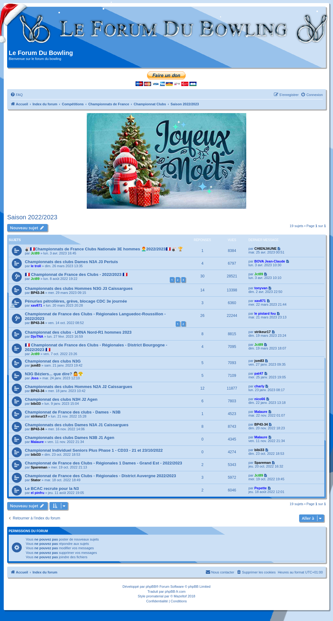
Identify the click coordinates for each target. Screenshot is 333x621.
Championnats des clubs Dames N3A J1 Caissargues (76, 424)
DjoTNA (37, 336)
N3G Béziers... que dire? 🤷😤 (54, 374)
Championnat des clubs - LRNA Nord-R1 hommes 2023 (78, 332)
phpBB (151, 586)
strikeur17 (262, 332)
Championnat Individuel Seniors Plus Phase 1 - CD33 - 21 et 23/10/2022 (94, 450)
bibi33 (36, 403)
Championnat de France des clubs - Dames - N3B (73, 412)
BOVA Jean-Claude (269, 261)
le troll (36, 266)
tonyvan (260, 288)
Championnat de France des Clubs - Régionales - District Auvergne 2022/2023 (100, 475)
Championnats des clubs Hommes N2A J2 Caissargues (78, 386)
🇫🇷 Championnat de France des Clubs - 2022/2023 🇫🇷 (76, 274)
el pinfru (37, 493)
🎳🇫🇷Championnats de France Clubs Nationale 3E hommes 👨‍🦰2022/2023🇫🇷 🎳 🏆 (104, 249)
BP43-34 (37, 293)
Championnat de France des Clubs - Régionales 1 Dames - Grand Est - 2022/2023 (103, 463)
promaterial (155, 596)
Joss (35, 378)
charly (259, 386)
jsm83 (35, 365)
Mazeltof (180, 596)
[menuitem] (16, 94)
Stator (36, 480)
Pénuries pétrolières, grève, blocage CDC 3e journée (76, 301)
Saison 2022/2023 (32, 217)
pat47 (258, 373)
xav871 (36, 305)
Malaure (260, 411)
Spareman (39, 467)
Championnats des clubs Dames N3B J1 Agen (69, 437)
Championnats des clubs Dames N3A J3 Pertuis (71, 261)
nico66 (259, 399)
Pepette (260, 488)
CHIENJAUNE (265, 248)
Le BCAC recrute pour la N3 (52, 488)
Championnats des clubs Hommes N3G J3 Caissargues (79, 288)
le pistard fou (265, 313)
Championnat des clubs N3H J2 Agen (61, 399)
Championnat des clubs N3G (53, 361)
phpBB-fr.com (175, 591)
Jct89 (35, 253)
